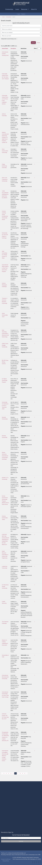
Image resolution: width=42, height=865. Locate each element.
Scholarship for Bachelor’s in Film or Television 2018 (5, 405)
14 (10, 773)
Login (18, 14)
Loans (17, 9)
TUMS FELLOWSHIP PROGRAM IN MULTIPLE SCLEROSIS (5, 194)
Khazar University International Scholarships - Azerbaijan (5, 456)
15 (13, 773)
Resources (24, 9)
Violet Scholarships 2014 (5, 315)
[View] (34, 52)
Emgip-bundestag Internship (4, 165)
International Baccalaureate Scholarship (5, 677)
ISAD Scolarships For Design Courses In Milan (4, 255)
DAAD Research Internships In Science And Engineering (5, 555)
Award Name (5, 48)
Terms (7, 861)
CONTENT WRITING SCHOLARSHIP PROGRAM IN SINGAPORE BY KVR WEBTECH (5, 539)
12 (6, 773)
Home (3, 17)
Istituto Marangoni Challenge (4, 284)
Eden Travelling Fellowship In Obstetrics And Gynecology (5, 333)
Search (33, 42)
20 (24, 773)
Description (13, 48)
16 (15, 773)
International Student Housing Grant (5, 53)
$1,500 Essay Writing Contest (5, 362)
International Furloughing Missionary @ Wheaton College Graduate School (5, 755)
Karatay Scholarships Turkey (5, 517)
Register (23, 14)
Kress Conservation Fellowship (5, 150)
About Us (34, 9)
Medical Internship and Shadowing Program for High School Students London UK (5, 137)
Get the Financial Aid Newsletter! (21, 835)
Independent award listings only (8, 38)
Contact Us (3, 859)
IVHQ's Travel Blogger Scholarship (5, 345)
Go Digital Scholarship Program (4, 380)
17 (17, 773)
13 (8, 773)
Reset (38, 42)
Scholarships (9, 9)
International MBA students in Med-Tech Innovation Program (5, 268)
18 (20, 773)
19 (22, 773)
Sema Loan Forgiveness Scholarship (5, 179)
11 (3, 773)
